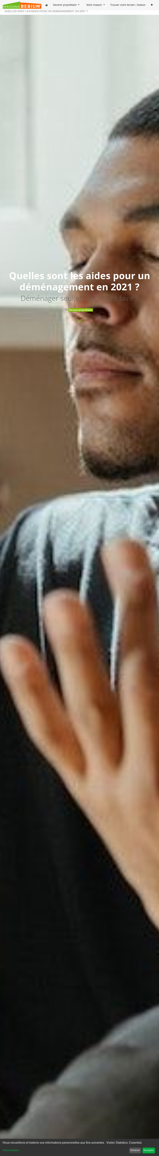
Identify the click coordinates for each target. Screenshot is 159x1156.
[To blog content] (79, 320)
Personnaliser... (12, 1150)
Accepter (148, 1150)
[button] (151, 5)
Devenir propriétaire (80, 309)
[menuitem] (46, 5)
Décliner (135, 1150)
